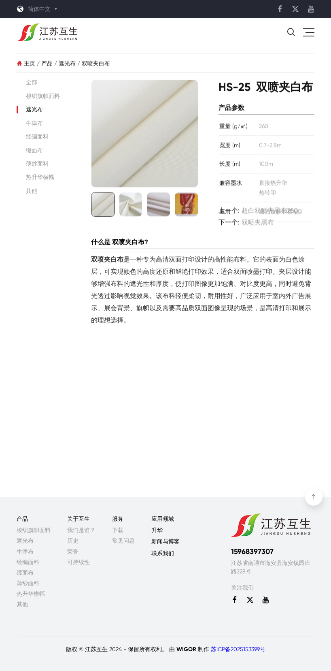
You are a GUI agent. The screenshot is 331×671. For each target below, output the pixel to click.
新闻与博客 (165, 541)
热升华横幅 (40, 177)
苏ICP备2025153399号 (238, 649)
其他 (31, 190)
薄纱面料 (37, 163)
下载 (117, 530)
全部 (31, 82)
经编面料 (37, 136)
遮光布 (67, 65)
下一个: (246, 224)
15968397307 (252, 551)
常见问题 (123, 540)
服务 (117, 518)
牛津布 (34, 123)
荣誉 (73, 551)
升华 (157, 530)
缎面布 (34, 150)
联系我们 (162, 553)
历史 (73, 540)
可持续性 (78, 562)
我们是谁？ (81, 530)
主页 (27, 65)
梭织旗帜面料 (43, 96)
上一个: (260, 213)
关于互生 (78, 518)
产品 (47, 65)
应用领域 (162, 518)
